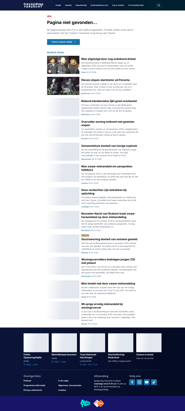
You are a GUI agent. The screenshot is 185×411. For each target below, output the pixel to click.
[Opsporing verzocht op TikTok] (154, 382)
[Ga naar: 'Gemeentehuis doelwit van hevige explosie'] (92, 152)
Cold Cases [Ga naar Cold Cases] (118, 5)
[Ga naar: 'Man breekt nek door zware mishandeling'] (92, 289)
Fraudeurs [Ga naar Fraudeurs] (81, 5)
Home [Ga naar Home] (58, 5)
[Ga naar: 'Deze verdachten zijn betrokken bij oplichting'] (92, 197)
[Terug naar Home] (63, 42)
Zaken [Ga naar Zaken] (68, 5)
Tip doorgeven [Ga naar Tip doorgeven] (136, 5)
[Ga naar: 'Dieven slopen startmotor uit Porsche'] (92, 86)
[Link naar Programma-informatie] (40, 385)
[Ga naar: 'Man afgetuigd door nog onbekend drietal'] (92, 65)
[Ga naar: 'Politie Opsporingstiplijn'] (36, 349)
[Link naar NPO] (99, 403)
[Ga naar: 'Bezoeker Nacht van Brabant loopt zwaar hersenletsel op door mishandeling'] (92, 221)
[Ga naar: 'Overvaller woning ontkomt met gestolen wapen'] (92, 129)
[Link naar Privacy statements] (40, 390)
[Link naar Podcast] (40, 380)
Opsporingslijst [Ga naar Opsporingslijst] (99, 5)
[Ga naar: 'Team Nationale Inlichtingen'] (92, 349)
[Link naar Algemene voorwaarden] (74, 385)
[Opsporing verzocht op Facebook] (132, 382)
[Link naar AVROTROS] (86, 403)
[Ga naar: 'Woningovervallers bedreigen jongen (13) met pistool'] (92, 267)
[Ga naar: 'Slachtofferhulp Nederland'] (120, 347)
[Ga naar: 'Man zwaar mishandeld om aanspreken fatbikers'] (92, 174)
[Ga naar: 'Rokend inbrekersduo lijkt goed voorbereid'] (92, 107)
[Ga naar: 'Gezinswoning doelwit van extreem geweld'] (92, 244)
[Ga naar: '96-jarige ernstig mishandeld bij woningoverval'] (92, 313)
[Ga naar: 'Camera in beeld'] (149, 346)
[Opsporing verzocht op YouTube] (147, 382)
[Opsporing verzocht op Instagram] (139, 382)
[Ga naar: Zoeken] (159, 5)
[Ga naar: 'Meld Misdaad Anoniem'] (64, 348)
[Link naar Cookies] (74, 390)
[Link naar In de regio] (74, 380)
